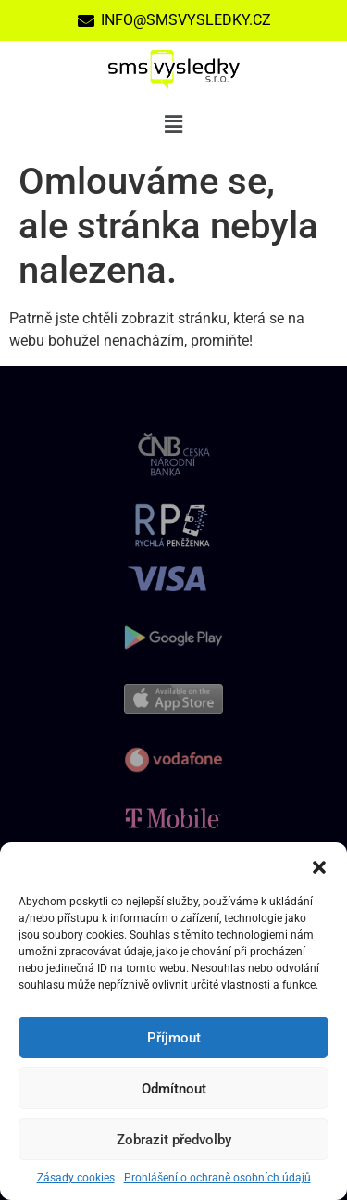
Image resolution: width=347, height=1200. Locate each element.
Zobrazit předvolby (174, 1139)
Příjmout (174, 1037)
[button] (319, 865)
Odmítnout (174, 1088)
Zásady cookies (76, 1177)
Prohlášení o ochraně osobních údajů (217, 1177)
